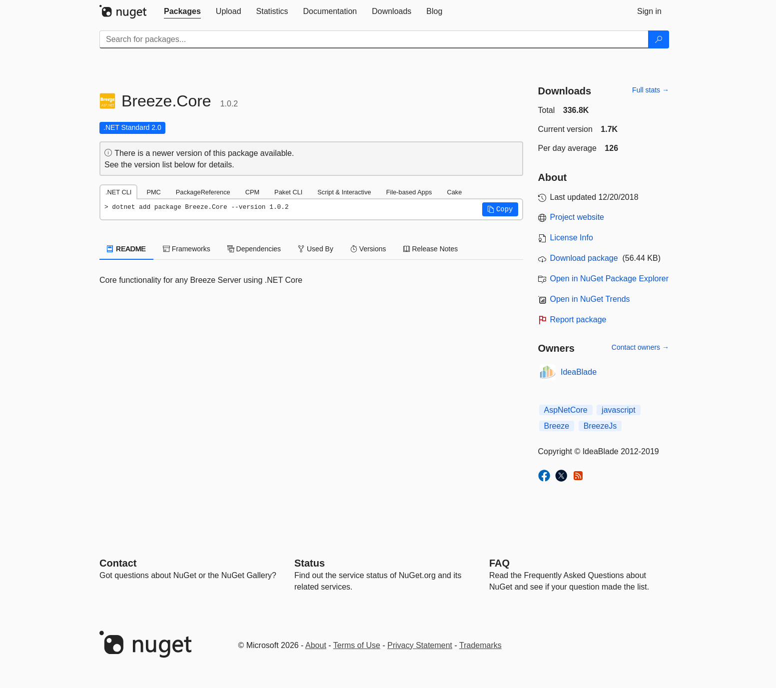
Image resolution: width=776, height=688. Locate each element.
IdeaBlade (579, 372)
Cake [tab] (454, 192)
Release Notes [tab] (430, 249)
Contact (117, 563)
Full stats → (650, 90)
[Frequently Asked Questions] (499, 563)
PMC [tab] (153, 192)
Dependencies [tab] (254, 249)
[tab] (182, 11)
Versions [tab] (368, 249)
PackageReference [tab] (203, 192)
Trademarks (480, 645)
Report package (578, 319)
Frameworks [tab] (186, 249)
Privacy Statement (419, 645)
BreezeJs (600, 426)
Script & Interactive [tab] (344, 192)
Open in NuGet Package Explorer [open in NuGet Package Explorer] (609, 278)
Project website (577, 217)
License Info (571, 237)
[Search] (658, 39)
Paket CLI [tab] (288, 192)
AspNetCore (566, 410)
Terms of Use (356, 645)
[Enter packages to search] (374, 39)
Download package (584, 258)
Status (309, 563)
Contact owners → (640, 347)
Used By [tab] (315, 249)
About (315, 645)
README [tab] (126, 249)
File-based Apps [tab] (409, 192)
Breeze (557, 426)
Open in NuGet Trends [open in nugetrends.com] (590, 299)
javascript (619, 410)
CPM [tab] (252, 192)
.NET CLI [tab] (118, 192)
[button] (500, 209)
